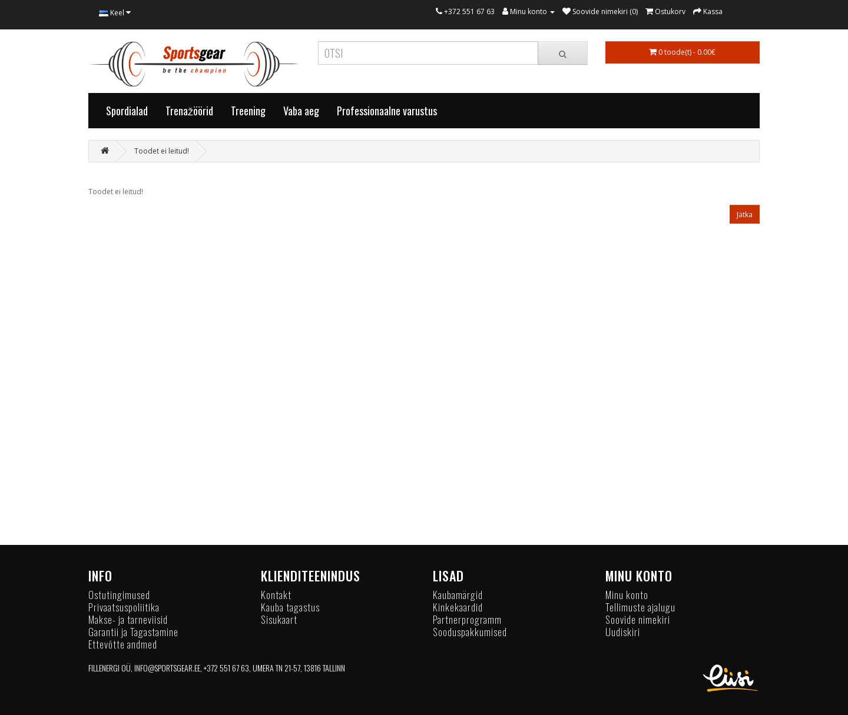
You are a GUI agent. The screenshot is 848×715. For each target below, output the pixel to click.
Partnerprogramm (467, 619)
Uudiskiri (622, 631)
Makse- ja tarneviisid (128, 619)
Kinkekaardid (458, 607)
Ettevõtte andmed (122, 644)
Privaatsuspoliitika (124, 607)
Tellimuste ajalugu (640, 607)
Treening (248, 110)
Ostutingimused (119, 594)
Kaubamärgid (458, 594)
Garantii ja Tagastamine (133, 631)
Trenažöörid (189, 110)
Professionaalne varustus (387, 110)
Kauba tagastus (290, 607)
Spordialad (127, 110)
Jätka (745, 214)
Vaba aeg (301, 110)
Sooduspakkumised (470, 631)
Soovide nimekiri (637, 619)
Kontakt (276, 594)
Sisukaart (279, 619)
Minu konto (626, 594)
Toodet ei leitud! (161, 151)
